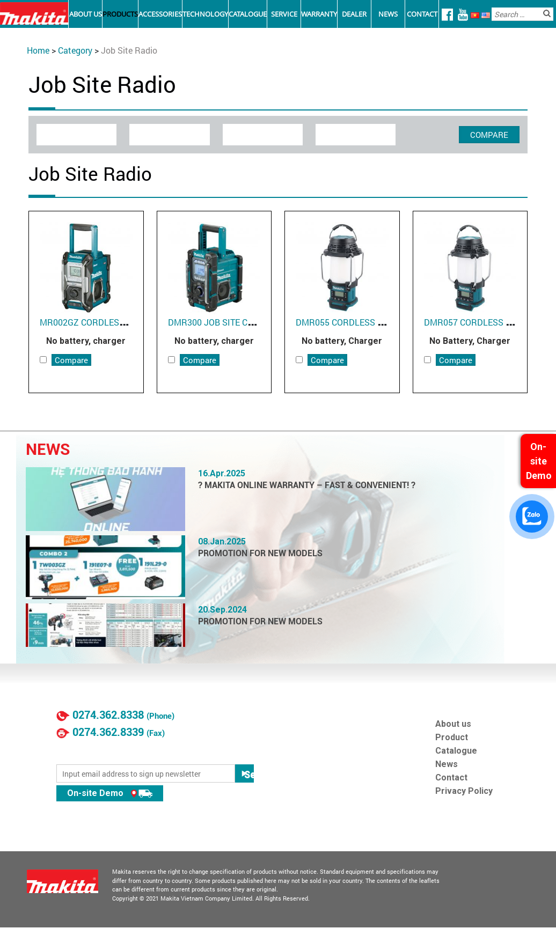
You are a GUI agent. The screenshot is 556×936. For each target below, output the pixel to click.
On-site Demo (109, 793)
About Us (85, 14)
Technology (205, 14)
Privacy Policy (464, 791)
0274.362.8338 (108, 715)
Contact (422, 14)
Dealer (354, 14)
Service (284, 14)
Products (120, 14)
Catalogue (248, 14)
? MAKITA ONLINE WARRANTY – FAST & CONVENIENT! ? (306, 485)
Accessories (160, 14)
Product (451, 737)
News (388, 14)
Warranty (319, 14)
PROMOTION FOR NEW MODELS (260, 553)
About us (453, 724)
